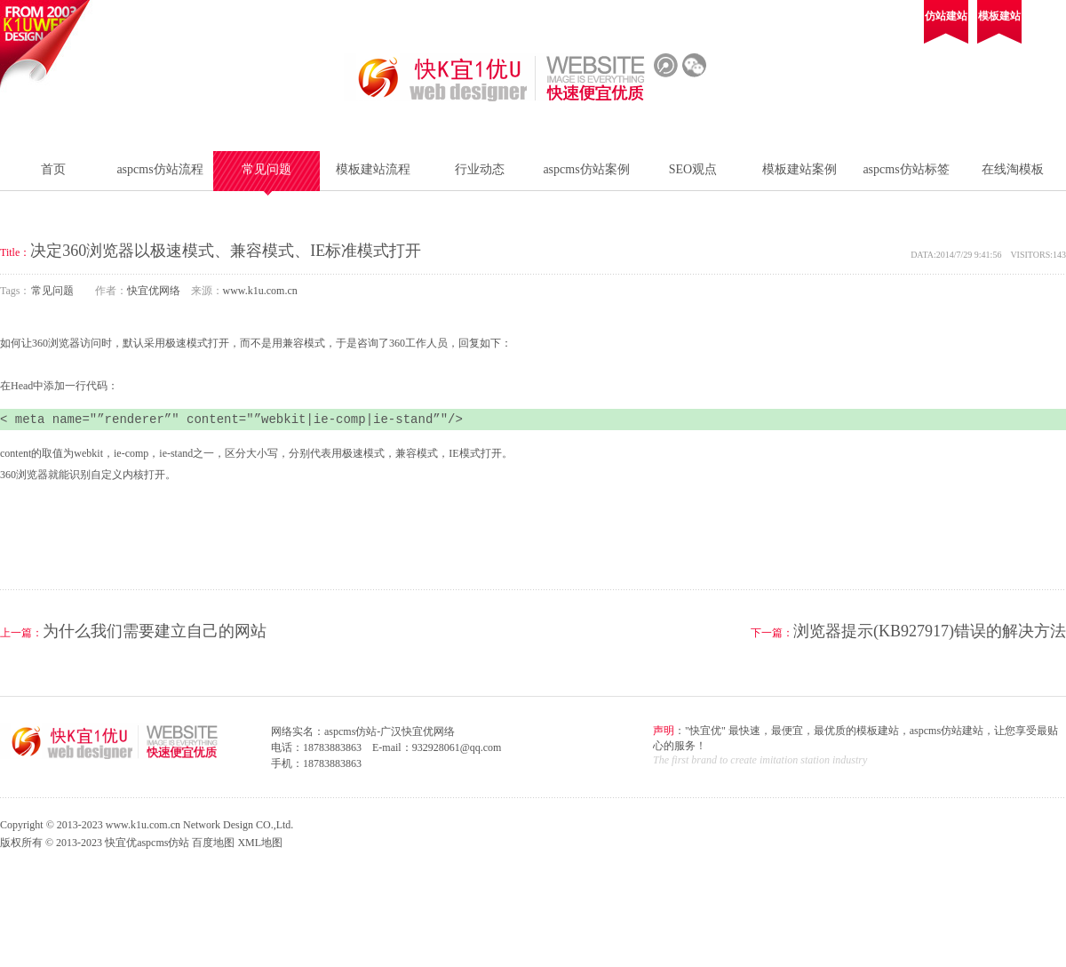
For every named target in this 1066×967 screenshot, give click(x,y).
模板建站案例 (799, 169)
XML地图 (259, 842)
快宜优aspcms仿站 (147, 842)
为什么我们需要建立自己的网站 (154, 631)
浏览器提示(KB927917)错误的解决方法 (929, 631)
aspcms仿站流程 (159, 169)
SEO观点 (693, 169)
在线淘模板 (1013, 169)
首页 (53, 169)
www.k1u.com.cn (260, 290)
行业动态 (480, 169)
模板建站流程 (373, 169)
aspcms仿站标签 (906, 169)
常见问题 (266, 169)
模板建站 (999, 16)
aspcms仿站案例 (586, 169)
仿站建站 (946, 16)
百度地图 (213, 842)
